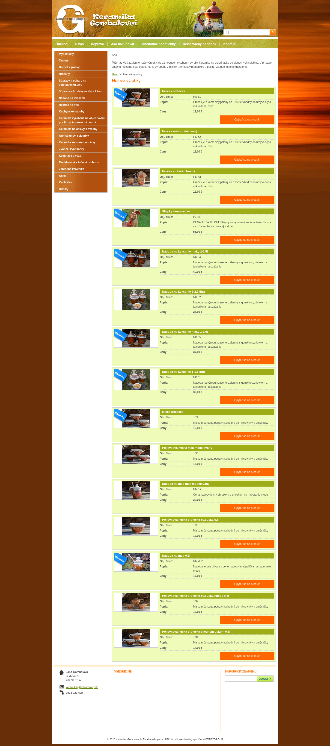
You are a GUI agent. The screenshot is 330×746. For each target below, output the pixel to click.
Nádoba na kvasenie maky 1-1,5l (185, 331)
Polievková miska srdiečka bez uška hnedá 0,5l (195, 595)
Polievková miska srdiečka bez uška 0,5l (191, 519)
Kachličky (65, 182)
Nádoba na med (69, 104)
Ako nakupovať (122, 44)
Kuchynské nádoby (71, 111)
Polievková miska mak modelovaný (187, 447)
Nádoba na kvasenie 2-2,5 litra (183, 291)
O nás (79, 44)
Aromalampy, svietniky (74, 135)
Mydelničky (66, 54)
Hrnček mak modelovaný (179, 131)
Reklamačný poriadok (199, 44)
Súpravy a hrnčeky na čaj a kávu (80, 91)
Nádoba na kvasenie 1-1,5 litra (183, 371)
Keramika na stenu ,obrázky (77, 142)
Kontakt (229, 44)
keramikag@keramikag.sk (82, 687)
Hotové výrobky (69, 67)
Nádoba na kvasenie (72, 98)
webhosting (185, 739)
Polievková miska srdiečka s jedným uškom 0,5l (196, 631)
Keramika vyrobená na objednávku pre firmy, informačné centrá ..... (82, 120)
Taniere (64, 60)
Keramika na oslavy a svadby (78, 129)
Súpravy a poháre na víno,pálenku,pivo (72, 82)
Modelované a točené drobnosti (80, 162)
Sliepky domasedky (176, 211)
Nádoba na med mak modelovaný (186, 483)
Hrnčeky (64, 74)
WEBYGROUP (214, 739)
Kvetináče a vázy (70, 155)
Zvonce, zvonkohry (71, 149)
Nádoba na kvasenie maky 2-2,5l (185, 251)
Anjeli (63, 175)
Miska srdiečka (173, 412)
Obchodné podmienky (159, 44)
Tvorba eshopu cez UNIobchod (160, 739)
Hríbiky (63, 189)
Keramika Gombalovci (95, 19)
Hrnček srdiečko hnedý (178, 171)
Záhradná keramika (71, 169)
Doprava (97, 44)
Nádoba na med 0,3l (176, 555)
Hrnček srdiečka (173, 91)
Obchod (62, 44)
